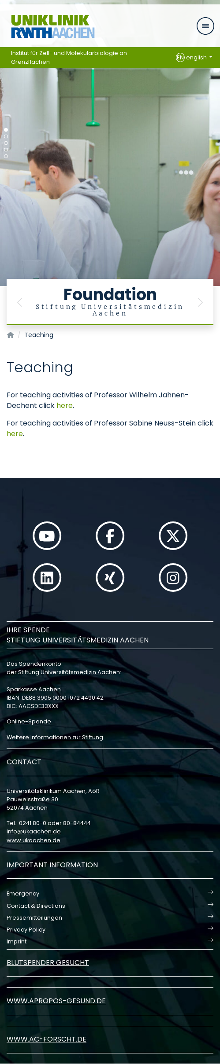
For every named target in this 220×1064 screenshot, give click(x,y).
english (192, 57)
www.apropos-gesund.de (56, 1001)
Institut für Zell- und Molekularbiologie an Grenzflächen (69, 57)
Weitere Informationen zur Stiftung (55, 737)
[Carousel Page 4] (6, 150)
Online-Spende (29, 721)
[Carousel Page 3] (6, 143)
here (64, 405)
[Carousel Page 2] (6, 137)
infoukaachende (34, 831)
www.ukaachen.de (33, 840)
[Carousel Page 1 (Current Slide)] (6, 130)
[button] (20, 302)
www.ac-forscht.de (46, 1039)
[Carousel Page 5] (6, 156)
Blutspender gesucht (48, 963)
